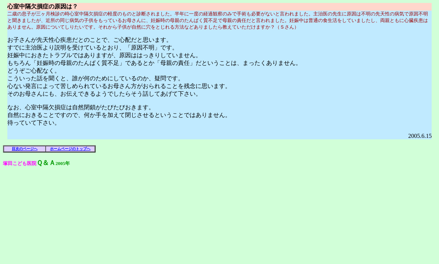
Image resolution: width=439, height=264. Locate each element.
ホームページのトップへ (70, 149)
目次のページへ (25, 149)
